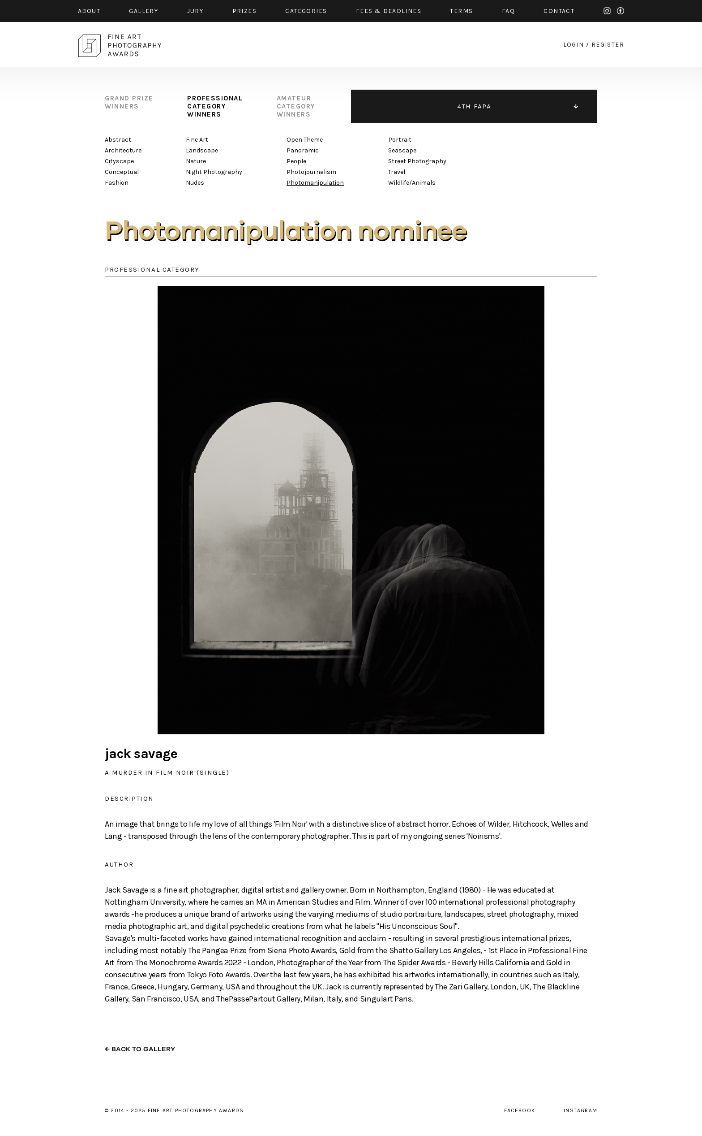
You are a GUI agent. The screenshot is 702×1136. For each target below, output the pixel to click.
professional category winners (215, 106)
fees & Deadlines (388, 11)
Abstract (118, 139)
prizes (244, 11)
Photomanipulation (315, 182)
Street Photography (417, 161)
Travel (396, 172)
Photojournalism (311, 172)
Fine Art (197, 139)
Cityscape (119, 161)
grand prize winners (129, 102)
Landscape (202, 150)
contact (559, 11)
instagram (607, 10)
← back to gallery (140, 1049)
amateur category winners (296, 106)
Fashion (116, 182)
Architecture (123, 150)
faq (508, 11)
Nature (196, 161)
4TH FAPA (474, 106)
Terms (461, 11)
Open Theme (305, 139)
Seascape (402, 150)
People (296, 161)
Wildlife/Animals (412, 182)
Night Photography (214, 172)
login (573, 44)
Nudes (195, 182)
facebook (620, 10)
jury (195, 11)
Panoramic (303, 150)
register (607, 44)
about (89, 11)
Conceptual (122, 172)
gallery (143, 11)
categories (306, 11)
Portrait (399, 139)
